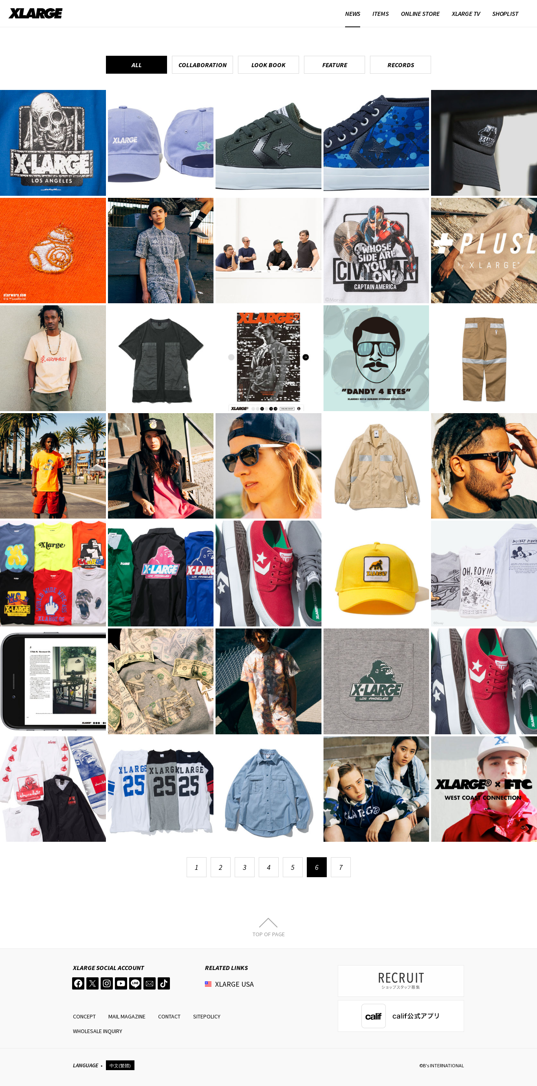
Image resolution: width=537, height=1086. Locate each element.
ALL (137, 65)
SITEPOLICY (206, 1016)
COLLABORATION (202, 65)
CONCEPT (84, 1016)
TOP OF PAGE (269, 934)
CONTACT (169, 1016)
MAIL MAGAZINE (126, 1016)
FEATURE (334, 65)
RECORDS (400, 65)
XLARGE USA (234, 984)
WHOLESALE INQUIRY (97, 1031)
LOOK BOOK (268, 65)
